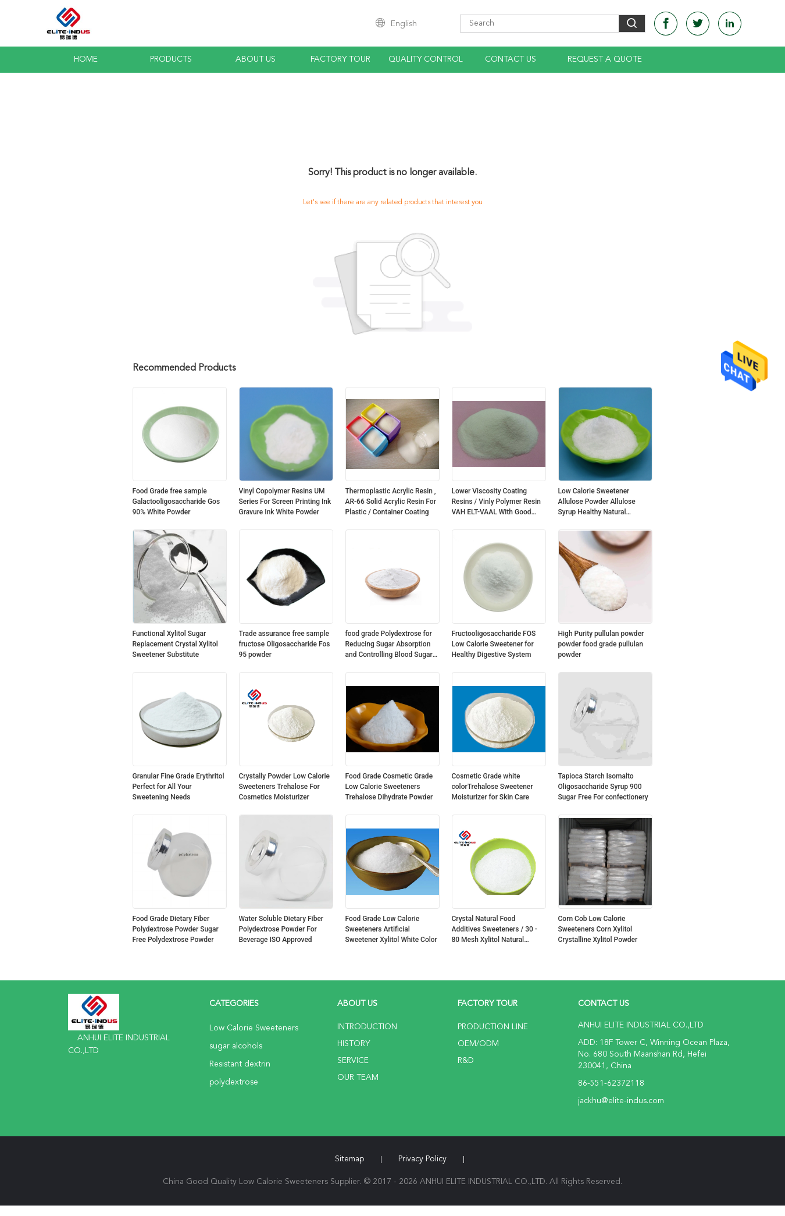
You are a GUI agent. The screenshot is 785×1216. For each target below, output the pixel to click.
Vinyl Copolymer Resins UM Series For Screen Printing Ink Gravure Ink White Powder (285, 501)
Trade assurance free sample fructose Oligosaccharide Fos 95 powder (284, 644)
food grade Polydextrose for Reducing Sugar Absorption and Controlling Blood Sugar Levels (389, 645)
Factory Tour (340, 59)
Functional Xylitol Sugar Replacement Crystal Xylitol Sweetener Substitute (175, 644)
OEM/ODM (478, 1044)
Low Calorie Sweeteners (253, 1028)
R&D (466, 1061)
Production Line (493, 1027)
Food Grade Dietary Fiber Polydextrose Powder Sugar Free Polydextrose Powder (176, 929)
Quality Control (425, 59)
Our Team (358, 1077)
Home (86, 59)
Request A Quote (605, 59)
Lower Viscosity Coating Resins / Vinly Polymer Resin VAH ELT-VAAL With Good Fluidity (496, 502)
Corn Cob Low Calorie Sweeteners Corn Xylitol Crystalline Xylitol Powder (598, 929)
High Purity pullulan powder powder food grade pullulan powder (601, 644)
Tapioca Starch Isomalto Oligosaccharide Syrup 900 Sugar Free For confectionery (603, 786)
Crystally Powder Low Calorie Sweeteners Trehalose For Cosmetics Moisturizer (284, 786)
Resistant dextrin (239, 1064)
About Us (256, 59)
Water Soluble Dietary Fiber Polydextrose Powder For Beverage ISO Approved (281, 929)
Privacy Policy (422, 1159)
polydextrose (233, 1082)
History (353, 1044)
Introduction (367, 1027)
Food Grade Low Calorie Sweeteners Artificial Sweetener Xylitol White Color (391, 929)
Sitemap (349, 1159)
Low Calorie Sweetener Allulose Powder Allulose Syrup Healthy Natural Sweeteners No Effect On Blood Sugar (597, 502)
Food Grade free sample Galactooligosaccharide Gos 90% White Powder (176, 501)
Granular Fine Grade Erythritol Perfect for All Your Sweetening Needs (178, 786)
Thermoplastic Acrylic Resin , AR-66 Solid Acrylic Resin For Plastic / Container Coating (390, 501)
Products (171, 59)
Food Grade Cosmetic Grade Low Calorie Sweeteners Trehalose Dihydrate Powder (389, 786)
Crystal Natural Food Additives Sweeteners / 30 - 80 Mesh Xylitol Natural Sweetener (494, 930)
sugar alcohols (235, 1046)
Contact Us (510, 59)
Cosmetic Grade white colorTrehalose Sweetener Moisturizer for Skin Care (492, 786)
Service (353, 1061)
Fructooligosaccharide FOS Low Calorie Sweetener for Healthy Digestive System (494, 644)
